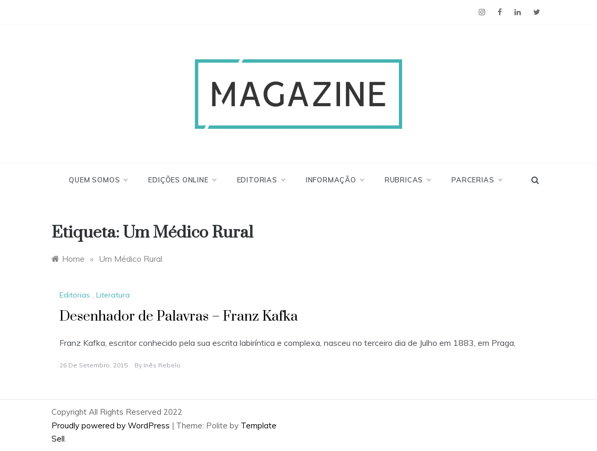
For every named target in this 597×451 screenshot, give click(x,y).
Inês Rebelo (162, 365)
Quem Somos (98, 180)
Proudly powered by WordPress (112, 425)
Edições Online (181, 180)
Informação (335, 180)
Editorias (261, 180)
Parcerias (476, 180)
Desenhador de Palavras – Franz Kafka (178, 316)
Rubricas (407, 180)
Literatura (113, 295)
